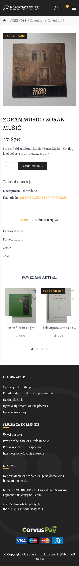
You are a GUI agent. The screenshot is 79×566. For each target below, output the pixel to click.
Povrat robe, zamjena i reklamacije (26, 441)
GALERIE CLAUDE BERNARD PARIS (42, 198)
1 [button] (32, 349)
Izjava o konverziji (15, 412)
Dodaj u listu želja (20, 182)
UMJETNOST (18, 20)
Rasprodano (32, 166)
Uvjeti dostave (12, 434)
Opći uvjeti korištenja (17, 387)
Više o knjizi (46, 219)
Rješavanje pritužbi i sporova (22, 447)
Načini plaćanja (13, 400)
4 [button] (47, 349)
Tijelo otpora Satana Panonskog (58, 328)
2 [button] (37, 349)
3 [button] (42, 349)
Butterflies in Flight (20, 328)
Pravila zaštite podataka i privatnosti (28, 393)
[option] (20, 315)
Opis (25, 219)
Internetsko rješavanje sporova (23, 453)
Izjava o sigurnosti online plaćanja (25, 406)
